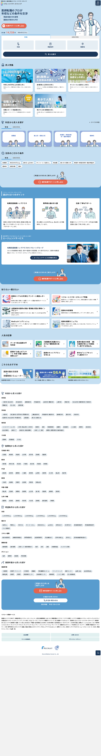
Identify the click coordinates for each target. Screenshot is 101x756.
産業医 (4, 163)
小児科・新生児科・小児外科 (25, 427)
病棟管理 (4, 546)
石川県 (51, 473)
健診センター (69, 571)
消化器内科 (19, 402)
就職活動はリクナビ (57, 618)
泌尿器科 (26, 417)
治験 (47, 546)
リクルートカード (87, 627)
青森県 (11, 454)
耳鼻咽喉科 (51, 427)
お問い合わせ (75, 635)
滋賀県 (24, 482)
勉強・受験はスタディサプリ (32, 627)
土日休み (50, 525)
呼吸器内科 (37, 402)
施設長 (16, 556)
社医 (3, 556)
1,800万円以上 (52, 516)
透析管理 (12, 546)
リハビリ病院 (61, 574)
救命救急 (88, 427)
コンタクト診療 (65, 546)
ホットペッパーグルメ (17, 625)
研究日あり (59, 525)
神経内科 (67, 402)
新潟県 (31, 473)
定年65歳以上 (59, 537)
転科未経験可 (6, 537)
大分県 (31, 500)
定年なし (68, 537)
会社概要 (25, 635)
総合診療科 (5, 430)
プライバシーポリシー (75, 639)
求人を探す (50, 54)
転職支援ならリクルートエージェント (25, 618)
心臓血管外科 (35, 414)
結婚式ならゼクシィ (65, 625)
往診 (42, 546)
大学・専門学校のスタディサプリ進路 (14, 627)
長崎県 (17, 500)
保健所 (12, 574)
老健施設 (11, 439)
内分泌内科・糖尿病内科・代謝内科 (81, 402)
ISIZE (94, 627)
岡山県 (4, 491)
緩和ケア (14, 430)
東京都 (4, 464)
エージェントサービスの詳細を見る (44, 258)
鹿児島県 (44, 500)
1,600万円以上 (40, 516)
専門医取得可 (28, 537)
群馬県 (45, 464)
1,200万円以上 (18, 516)
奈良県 (31, 482)
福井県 (64, 473)
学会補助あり (48, 537)
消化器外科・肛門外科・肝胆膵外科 (19, 414)
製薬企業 (4, 574)
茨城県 (39, 464)
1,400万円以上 (29, 516)
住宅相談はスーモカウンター (62, 622)
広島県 (11, 491)
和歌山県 (38, 482)
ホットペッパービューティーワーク (49, 625)
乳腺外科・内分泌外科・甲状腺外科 (11, 417)
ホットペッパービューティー (31, 625)
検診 (36, 546)
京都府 (17, 482)
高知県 (57, 491)
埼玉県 (19, 464)
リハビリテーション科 (8, 427)
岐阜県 (11, 473)
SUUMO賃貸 (50, 622)
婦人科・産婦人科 (65, 163)
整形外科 (68, 414)
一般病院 (4, 571)
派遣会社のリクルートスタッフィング (11, 620)
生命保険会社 (87, 571)
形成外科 (76, 414)
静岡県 (17, 473)
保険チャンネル (61, 627)
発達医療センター (29, 574)
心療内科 (59, 402)
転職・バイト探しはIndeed (23, 622)
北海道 (4, 454)
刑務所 (19, 574)
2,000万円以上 (63, 516)
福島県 (44, 454)
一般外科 (4, 414)
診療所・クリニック (15, 571)
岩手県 (31, 454)
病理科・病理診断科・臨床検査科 (84, 163)
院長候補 (23, 556)
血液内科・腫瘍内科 (48, 402)
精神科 (4, 166)
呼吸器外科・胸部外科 (48, 414)
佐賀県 (11, 500)
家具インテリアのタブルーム (74, 627)
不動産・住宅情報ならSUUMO (38, 622)
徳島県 (44, 491)
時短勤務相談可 (89, 525)
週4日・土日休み (28, 163)
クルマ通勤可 (6, 528)
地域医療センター (41, 574)
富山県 (57, 473)
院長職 (55, 163)
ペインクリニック (57, 571)
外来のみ (20, 525)
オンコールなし (30, 525)
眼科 (19, 166)
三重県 (24, 473)
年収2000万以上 (15, 163)
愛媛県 (51, 491)
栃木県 (32, 464)
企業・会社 (78, 571)
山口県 (31, 491)
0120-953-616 (50, 600)
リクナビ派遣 (66, 618)
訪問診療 (12, 166)
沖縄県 (52, 500)
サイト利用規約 (26, 639)
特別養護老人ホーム (43, 571)
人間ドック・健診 (38, 430)
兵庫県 (11, 482)
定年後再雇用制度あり (80, 537)
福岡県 (4, 500)
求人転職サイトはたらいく (62, 620)
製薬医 (10, 556)
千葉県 (25, 464)
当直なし (4, 525)
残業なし (12, 525)
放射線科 (65, 427)
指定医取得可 (38, 537)
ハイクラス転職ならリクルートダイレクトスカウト (85, 618)
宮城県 (37, 454)
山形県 (24, 454)
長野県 (44, 473)
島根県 (24, 491)
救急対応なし (41, 525)
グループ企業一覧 (10, 629)
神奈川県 (11, 464)
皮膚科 (58, 427)
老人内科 (12, 405)
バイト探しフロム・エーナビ (30, 620)
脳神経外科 (60, 414)
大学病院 (26, 571)
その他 (19, 439)
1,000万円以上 (6, 516)
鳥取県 (17, 491)
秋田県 (17, 454)
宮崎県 (37, 500)
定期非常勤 (75, 37)
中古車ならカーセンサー (78, 625)
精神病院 (51, 574)
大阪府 (4, 482)
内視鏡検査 (55, 546)
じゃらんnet (87, 622)
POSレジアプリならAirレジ (48, 627)
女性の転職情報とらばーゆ (43, 618)
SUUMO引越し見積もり (77, 622)
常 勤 (25, 37)
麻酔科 (81, 427)
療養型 (33, 571)
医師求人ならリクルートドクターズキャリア (82, 620)
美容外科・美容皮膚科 (25, 430)
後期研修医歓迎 (17, 537)
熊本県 (24, 500)
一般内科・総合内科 (7, 402)
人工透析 (73, 427)
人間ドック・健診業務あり (25, 546)
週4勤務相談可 (78, 525)
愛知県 (4, 473)
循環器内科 (28, 402)
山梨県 (37, 473)
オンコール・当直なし (43, 163)
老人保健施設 (71, 574)
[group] (13, 138)
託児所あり (68, 525)
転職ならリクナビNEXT (7, 618)
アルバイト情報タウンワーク (46, 620)
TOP (98, 653)
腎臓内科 (4, 405)
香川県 (37, 491)
